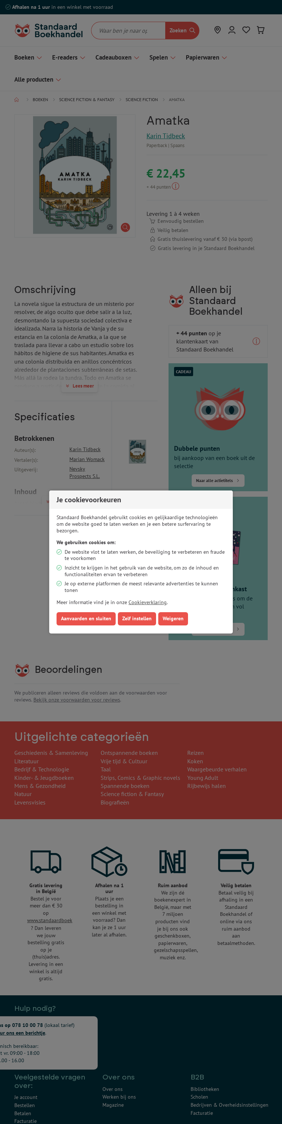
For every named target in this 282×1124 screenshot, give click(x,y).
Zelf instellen (137, 618)
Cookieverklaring (148, 602)
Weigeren (173, 618)
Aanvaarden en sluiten (86, 618)
